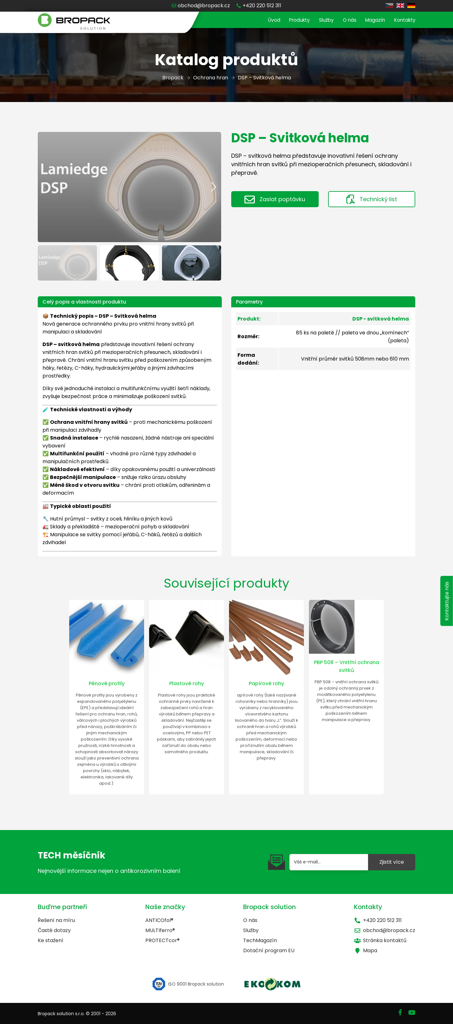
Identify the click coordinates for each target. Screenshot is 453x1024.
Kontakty (404, 20)
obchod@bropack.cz (384, 930)
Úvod (266, 20)
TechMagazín (260, 940)
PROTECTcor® (162, 940)
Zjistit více (391, 862)
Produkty (293, 20)
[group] (129, 187)
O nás (345, 20)
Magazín (372, 20)
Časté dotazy (54, 930)
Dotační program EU (268, 950)
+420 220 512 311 (378, 920)
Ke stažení (50, 940)
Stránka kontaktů (380, 940)
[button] (214, 187)
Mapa (365, 950)
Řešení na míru (56, 920)
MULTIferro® (160, 930)
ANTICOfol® (159, 920)
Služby (321, 20)
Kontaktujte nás (446, 606)
